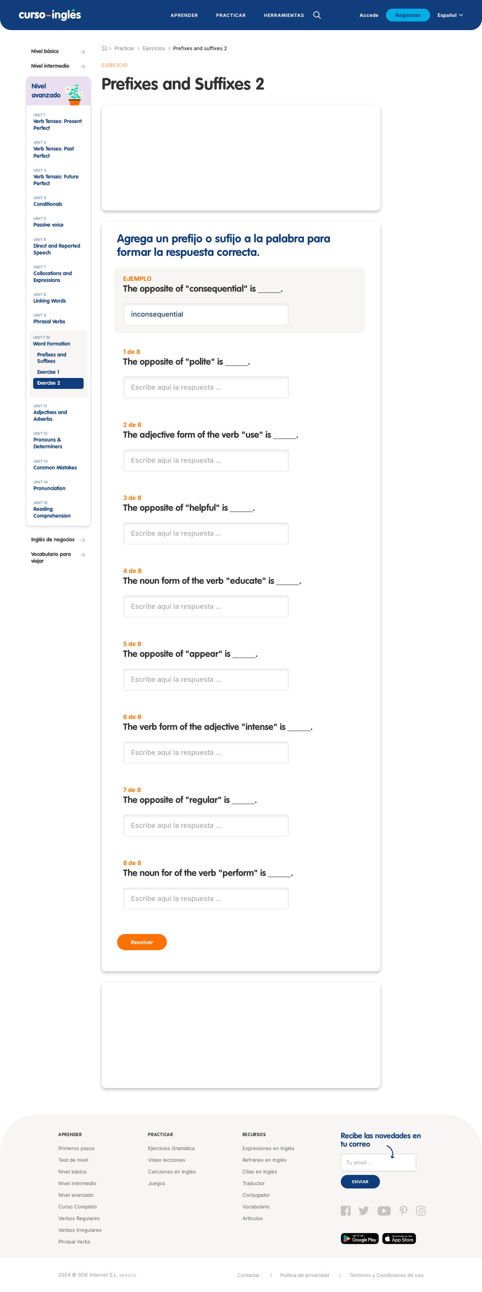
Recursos (254, 1135)
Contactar (248, 1275)
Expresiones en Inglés (268, 1148)
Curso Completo (77, 1207)
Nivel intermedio (77, 1183)
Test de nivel (73, 1160)
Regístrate (408, 15)
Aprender (70, 1135)
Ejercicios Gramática (171, 1148)
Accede (369, 15)
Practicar (160, 1135)
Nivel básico (72, 1172)
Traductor (254, 1183)
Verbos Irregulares (80, 1230)
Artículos (253, 1218)
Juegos (156, 1183)
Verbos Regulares (79, 1218)
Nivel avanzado (76, 1195)
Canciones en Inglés (172, 1172)
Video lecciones (166, 1160)
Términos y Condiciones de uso (386, 1275)
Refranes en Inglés (265, 1160)
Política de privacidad (304, 1275)
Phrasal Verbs (74, 1242)
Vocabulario (256, 1207)
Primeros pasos (76, 1148)
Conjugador (256, 1195)
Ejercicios (154, 48)
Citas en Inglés (260, 1172)
